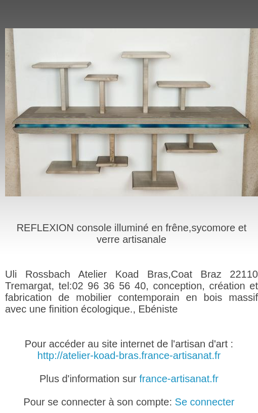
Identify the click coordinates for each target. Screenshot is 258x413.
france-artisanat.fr (179, 378)
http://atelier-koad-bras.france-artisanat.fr (129, 355)
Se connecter (205, 401)
